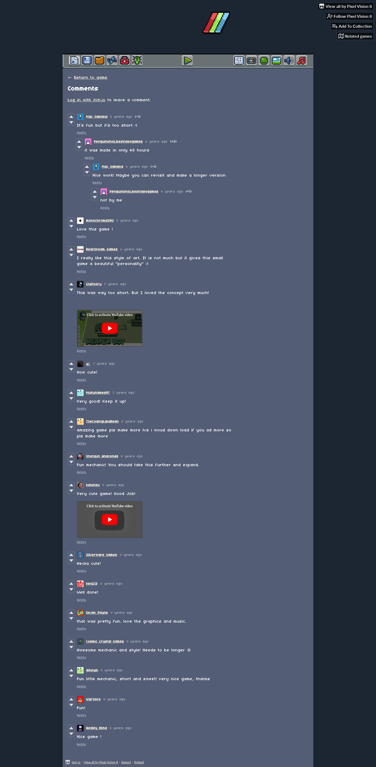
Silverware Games (101, 555)
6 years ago (131, 249)
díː (88, 364)
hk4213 (92, 583)
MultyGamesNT (98, 392)
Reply (81, 132)
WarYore (93, 699)
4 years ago (156, 141)
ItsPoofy (94, 284)
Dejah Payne (97, 612)
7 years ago (115, 284)
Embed (139, 762)
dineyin (92, 670)
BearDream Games (102, 249)
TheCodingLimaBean (102, 421)
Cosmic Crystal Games (105, 641)
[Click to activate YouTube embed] (109, 328)
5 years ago (121, 117)
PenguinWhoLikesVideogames (118, 141)
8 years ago (132, 421)
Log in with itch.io (86, 100)
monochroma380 (100, 220)
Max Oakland (97, 117)
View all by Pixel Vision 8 (101, 762)
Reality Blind (96, 728)
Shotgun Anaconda (102, 456)
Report (126, 762)
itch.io (76, 762)
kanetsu (93, 485)
